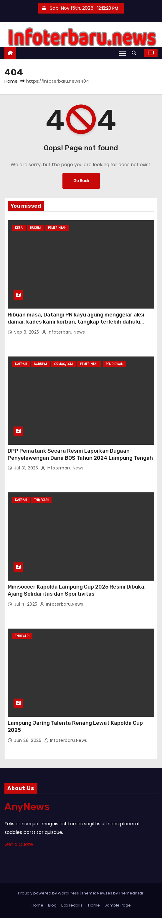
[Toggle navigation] (122, 53)
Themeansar (131, 893)
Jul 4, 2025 (26, 604)
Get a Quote (18, 844)
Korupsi (40, 364)
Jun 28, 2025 (28, 740)
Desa (19, 228)
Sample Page (118, 905)
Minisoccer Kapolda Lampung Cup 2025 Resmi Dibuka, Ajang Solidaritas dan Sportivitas (77, 590)
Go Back (81, 180)
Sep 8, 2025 (27, 332)
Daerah (21, 364)
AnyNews (26, 807)
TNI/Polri (41, 500)
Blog (52, 905)
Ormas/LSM (63, 364)
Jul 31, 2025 (26, 468)
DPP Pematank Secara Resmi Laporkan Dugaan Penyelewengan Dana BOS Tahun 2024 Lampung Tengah (80, 454)
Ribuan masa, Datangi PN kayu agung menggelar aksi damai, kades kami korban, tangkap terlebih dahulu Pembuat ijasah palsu (76, 321)
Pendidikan (114, 364)
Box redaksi (72, 905)
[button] (135, 53)
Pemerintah (57, 228)
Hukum (35, 228)
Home (11, 81)
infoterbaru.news (63, 332)
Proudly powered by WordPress (49, 893)
